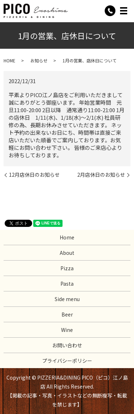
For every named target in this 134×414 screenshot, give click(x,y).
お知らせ (39, 60)
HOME (9, 60)
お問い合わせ (67, 345)
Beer (67, 314)
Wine (67, 329)
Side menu (67, 299)
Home (67, 237)
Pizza (67, 268)
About (67, 252)
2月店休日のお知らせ (101, 174)
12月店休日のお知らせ (34, 174)
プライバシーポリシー (67, 360)
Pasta (67, 283)
